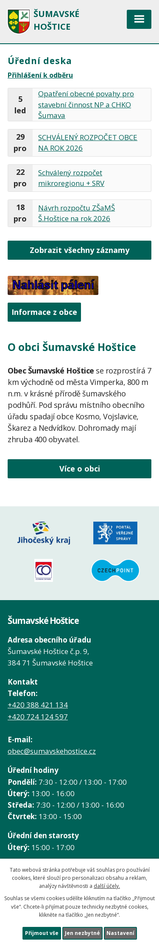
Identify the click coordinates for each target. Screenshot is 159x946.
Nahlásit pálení (53, 285)
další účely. (107, 886)
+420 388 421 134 (38, 705)
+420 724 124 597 (38, 716)
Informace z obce (44, 312)
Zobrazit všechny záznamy (79, 250)
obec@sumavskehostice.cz (52, 751)
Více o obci (79, 468)
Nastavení (120, 933)
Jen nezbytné (82, 933)
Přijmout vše (42, 933)
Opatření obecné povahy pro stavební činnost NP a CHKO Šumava (86, 104)
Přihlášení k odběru (40, 75)
